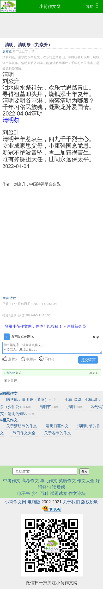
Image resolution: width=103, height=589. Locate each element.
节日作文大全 (24, 433)
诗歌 (13, 298)
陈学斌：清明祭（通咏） (31, 399)
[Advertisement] (51, 241)
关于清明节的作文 (21, 426)
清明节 (49, 407)
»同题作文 (9, 393)
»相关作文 (9, 420)
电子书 (24, 493)
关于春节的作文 (57, 433)
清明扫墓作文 (57, 426)
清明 (75, 407)
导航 (93, 6)
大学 (5, 298)
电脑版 (33, 501)
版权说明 (89, 501)
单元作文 (48, 480)
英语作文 (67, 480)
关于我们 (71, 501)
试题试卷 (58, 493)
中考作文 (11, 480)
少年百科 (40, 493)
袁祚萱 (7, 51)
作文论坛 (77, 493)
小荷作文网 (50, 6)
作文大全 (85, 480)
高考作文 (30, 480)
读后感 (58, 487)
